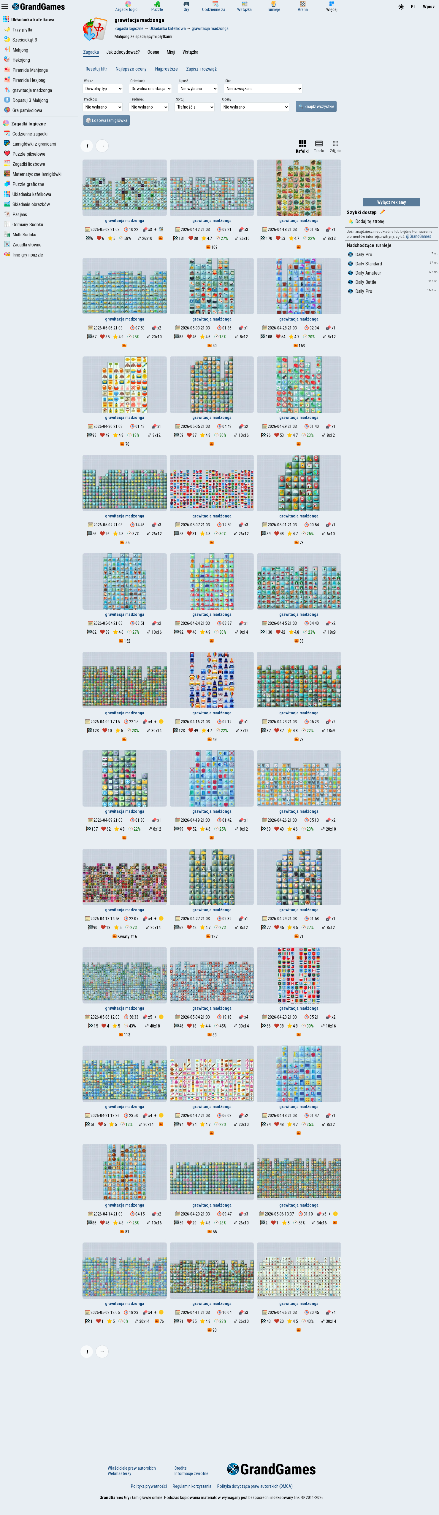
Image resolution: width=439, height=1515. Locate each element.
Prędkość (91, 99)
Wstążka (190, 52)
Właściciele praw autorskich (132, 1468)
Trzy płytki (18, 30)
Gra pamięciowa (23, 110)
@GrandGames (418, 236)
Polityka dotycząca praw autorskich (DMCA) (255, 1486)
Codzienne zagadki (25, 134)
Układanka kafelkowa (28, 20)
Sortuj (180, 99)
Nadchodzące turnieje (369, 245)
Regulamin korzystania (192, 1486)
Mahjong (16, 50)
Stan (228, 81)
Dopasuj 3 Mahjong (26, 100)
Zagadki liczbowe (24, 164)
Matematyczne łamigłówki (32, 174)
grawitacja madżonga (28, 90)
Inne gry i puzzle (23, 255)
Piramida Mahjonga (26, 70)
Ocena (153, 52)
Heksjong (17, 60)
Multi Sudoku (20, 235)
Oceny (226, 99)
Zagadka (91, 52)
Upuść (183, 81)
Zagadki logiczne (24, 124)
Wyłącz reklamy (391, 202)
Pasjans (15, 214)
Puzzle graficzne (24, 184)
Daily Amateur (364, 273)
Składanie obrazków (27, 204)
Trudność (137, 99)
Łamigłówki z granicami (30, 144)
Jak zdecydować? (123, 52)
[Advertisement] (212, 1406)
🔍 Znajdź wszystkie (316, 106)
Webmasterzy (119, 1473)
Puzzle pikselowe (24, 154)
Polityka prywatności (149, 1486)
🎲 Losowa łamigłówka (106, 120)
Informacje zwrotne (191, 1473)
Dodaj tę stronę (366, 221)
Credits (181, 1468)
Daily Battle (362, 282)
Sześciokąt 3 (20, 40)
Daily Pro (360, 254)
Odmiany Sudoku (23, 224)
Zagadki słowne (23, 245)
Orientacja (137, 81)
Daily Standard (365, 264)
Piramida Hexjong (24, 80)
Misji (171, 52)
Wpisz (429, 6)
